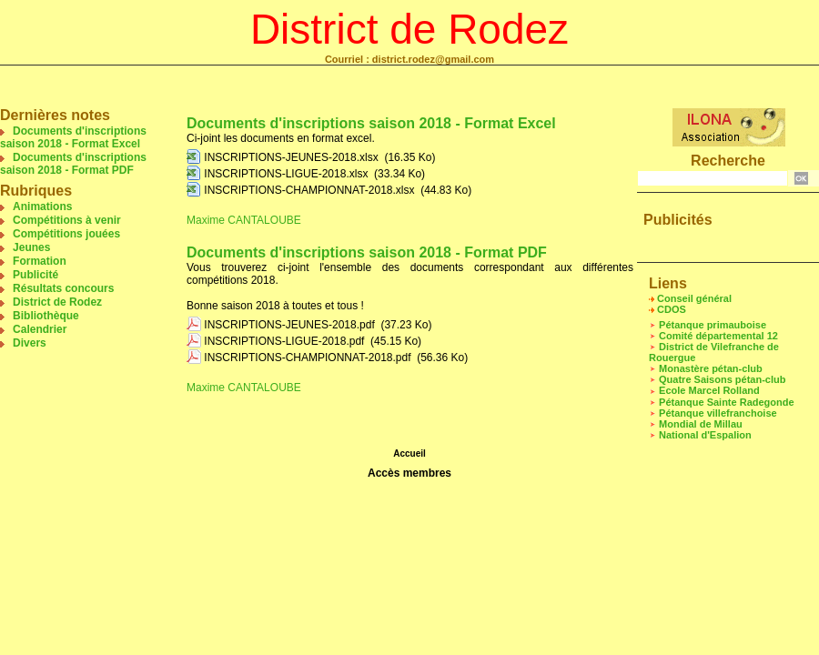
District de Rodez (409, 29)
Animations (42, 206)
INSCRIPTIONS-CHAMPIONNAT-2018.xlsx (309, 190)
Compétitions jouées (66, 233)
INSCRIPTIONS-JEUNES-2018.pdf (289, 324)
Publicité (35, 274)
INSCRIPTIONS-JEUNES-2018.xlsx (291, 157)
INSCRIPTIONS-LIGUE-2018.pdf (284, 341)
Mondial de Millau (701, 423)
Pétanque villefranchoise (718, 413)
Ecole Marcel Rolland (709, 390)
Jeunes (31, 247)
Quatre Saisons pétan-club (722, 379)
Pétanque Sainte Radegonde (726, 402)
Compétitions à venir (67, 220)
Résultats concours (63, 288)
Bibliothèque (46, 315)
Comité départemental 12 (718, 335)
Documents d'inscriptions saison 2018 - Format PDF (73, 163)
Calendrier (39, 329)
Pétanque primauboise (712, 324)
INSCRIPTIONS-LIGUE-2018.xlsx (286, 173)
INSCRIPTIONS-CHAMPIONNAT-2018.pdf (307, 357)
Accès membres (409, 473)
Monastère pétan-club (711, 368)
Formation (39, 261)
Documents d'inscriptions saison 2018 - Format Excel (73, 137)
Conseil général (694, 298)
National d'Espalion (705, 434)
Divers (29, 343)
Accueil (409, 453)
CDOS (671, 309)
